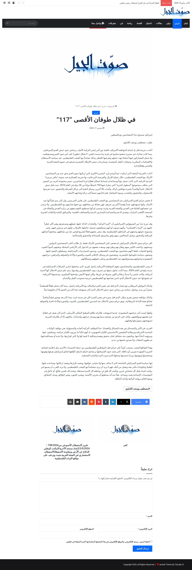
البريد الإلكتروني (145, 529)
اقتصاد (139, 23)
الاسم (149, 516)
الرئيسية (112, 106)
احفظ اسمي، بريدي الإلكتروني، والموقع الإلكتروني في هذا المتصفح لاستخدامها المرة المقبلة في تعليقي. (108, 542)
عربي (177, 23)
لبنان (186, 23)
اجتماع (149, 23)
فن (121, 23)
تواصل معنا (98, 23)
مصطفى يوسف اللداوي (136, 388)
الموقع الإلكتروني (87, 529)
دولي (168, 23)
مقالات (159, 23)
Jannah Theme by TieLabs (170, 564)
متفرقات (112, 23)
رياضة (129, 23)
